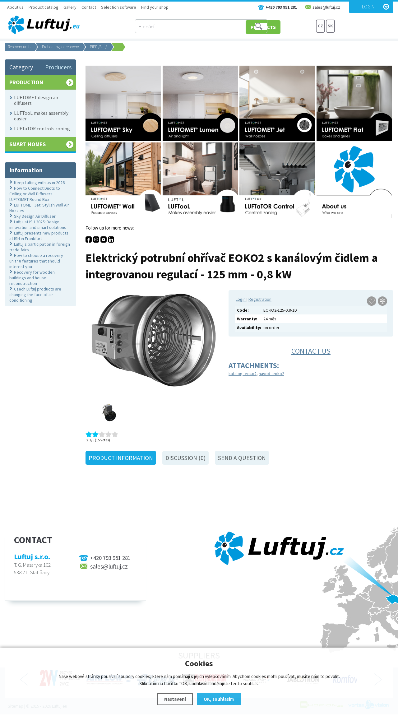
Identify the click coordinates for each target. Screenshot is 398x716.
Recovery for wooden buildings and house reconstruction (32, 277)
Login (368, 6)
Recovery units (19, 46)
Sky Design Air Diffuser (35, 216)
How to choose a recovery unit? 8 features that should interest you (36, 261)
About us (15, 7)
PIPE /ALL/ (98, 46)
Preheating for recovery (60, 46)
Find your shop (155, 7)
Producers (58, 67)
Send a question (242, 458)
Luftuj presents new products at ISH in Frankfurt (38, 235)
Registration (259, 299)
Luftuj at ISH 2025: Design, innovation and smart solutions (37, 224)
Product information (121, 458)
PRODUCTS (292, 26)
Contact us (311, 351)
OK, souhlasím (219, 699)
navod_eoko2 (271, 373)
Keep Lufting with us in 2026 (39, 182)
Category (21, 67)
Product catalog (43, 7)
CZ (320, 26)
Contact (88, 7)
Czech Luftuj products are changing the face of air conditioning (35, 294)
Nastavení (175, 699)
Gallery (69, 7)
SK (330, 26)
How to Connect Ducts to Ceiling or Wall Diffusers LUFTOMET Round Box (34, 193)
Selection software (118, 7)
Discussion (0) (185, 458)
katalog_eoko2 (243, 373)
